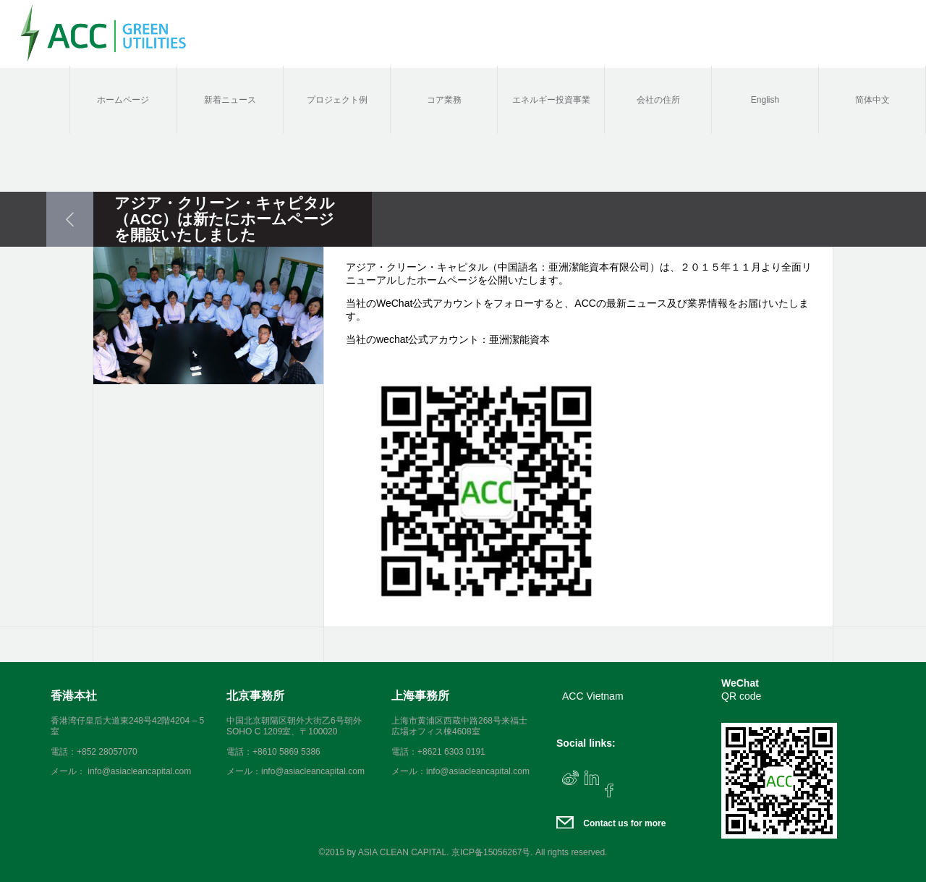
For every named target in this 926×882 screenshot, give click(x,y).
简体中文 (872, 100)
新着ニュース (230, 100)
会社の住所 (658, 100)
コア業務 (444, 100)
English (765, 100)
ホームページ (123, 100)
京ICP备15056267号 (490, 852)
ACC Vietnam (593, 696)
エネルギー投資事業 (551, 100)
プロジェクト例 (337, 100)
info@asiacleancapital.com (313, 771)
